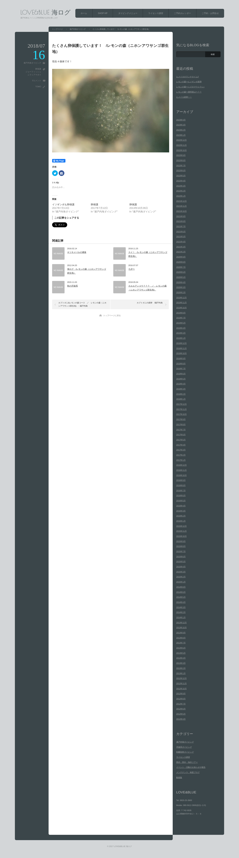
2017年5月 (181, 440)
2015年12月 (181, 526)
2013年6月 (181, 648)
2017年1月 (181, 460)
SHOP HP (102, 13)
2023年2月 (181, 130)
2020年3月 (181, 287)
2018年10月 (181, 353)
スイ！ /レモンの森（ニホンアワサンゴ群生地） (147, 254)
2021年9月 (181, 216)
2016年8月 (181, 485)
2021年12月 (181, 201)
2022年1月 (181, 196)
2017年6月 (181, 435)
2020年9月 (181, 257)
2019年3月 (181, 333)
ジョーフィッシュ (33, 72)
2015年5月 (181, 561)
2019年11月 (181, 302)
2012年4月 (181, 719)
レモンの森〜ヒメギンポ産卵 (189, 82)
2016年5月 (181, 501)
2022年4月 (181, 181)
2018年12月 (181, 343)
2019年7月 (181, 318)
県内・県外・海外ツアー (187, 762)
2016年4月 (181, 506)
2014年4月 (181, 602)
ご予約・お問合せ (210, 13)
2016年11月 (181, 470)
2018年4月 (181, 384)
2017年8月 (181, 424)
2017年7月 (181, 430)
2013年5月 (181, 653)
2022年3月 (181, 186)
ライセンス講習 (155, 13)
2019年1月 (181, 338)
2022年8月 (181, 160)
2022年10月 (181, 150)
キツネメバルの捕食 (76, 252)
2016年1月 (181, 521)
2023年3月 (181, 125)
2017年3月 (181, 450)
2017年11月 (181, 409)
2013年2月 (181, 668)
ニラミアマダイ (34, 75)
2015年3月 (181, 572)
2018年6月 (181, 374)
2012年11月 (181, 683)
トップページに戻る (112, 315)
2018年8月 (181, 364)
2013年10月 (181, 627)
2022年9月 (181, 155)
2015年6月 (181, 556)
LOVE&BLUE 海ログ (45, 12)
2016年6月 (181, 495)
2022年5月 (181, 176)
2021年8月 (181, 221)
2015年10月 (181, 536)
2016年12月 (181, 465)
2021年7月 (181, 226)
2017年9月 (181, 419)
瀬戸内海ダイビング (32, 63)
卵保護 (38, 69)
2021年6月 (181, 231)
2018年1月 (181, 399)
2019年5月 (181, 323)
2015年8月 (181, 546)
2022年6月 (181, 170)
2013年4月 (181, 658)
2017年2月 (181, 455)
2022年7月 (181, 165)
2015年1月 (181, 582)
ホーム (84, 13)
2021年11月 (181, 206)
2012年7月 (181, 704)
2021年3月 (181, 247)
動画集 (179, 777)
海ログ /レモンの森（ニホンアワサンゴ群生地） (86, 271)
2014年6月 (181, 592)
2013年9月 (181, 633)
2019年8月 (181, 313)
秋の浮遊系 (72, 286)
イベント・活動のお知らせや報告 (190, 767)
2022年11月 (181, 145)
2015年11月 (181, 531)
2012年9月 (181, 693)
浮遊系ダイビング (184, 747)
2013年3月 (181, 663)
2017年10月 (181, 414)
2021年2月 (181, 252)
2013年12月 (181, 623)
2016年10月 (181, 475)
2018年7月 (181, 368)
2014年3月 (181, 607)
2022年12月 (181, 140)
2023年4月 (181, 120)
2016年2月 (181, 516)
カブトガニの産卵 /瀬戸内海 (150, 303)
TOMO (38, 86)
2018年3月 (181, 389)
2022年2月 (181, 191)
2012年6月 (181, 709)
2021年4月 (181, 242)
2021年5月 (181, 236)
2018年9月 (181, 358)
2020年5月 (181, 277)
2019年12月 (181, 298)
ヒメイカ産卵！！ (184, 97)
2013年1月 (181, 673)
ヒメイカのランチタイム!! (187, 77)
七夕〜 (131, 269)
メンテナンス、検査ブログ (188, 772)
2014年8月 (181, 587)
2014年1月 (181, 617)
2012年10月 (181, 689)
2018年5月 (181, 379)
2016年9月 (181, 480)
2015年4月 (181, 567)
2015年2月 (181, 577)
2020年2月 (181, 292)
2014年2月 (181, 612)
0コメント (36, 80)
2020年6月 (181, 272)
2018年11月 (181, 348)
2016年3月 (181, 511)
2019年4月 (181, 328)
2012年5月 (181, 714)
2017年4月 (181, 445)
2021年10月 (181, 211)
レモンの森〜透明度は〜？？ (189, 92)
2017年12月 (181, 404)
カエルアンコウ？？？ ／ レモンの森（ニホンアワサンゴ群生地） (147, 288)
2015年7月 (181, 551)
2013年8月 (181, 638)
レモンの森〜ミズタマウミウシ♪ (190, 87)
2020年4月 (181, 282)
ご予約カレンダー (182, 13)
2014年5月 (181, 597)
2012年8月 (181, 699)
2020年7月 (181, 267)
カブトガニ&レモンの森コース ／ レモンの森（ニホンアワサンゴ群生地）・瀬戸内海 (82, 304)
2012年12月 (181, 678)
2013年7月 (181, 643)
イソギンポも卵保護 (63, 204)
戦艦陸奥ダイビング (185, 752)
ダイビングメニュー (127, 13)
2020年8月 (181, 262)
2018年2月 (181, 394)
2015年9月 (181, 541)
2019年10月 (181, 308)
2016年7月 (181, 490)
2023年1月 (181, 135)
